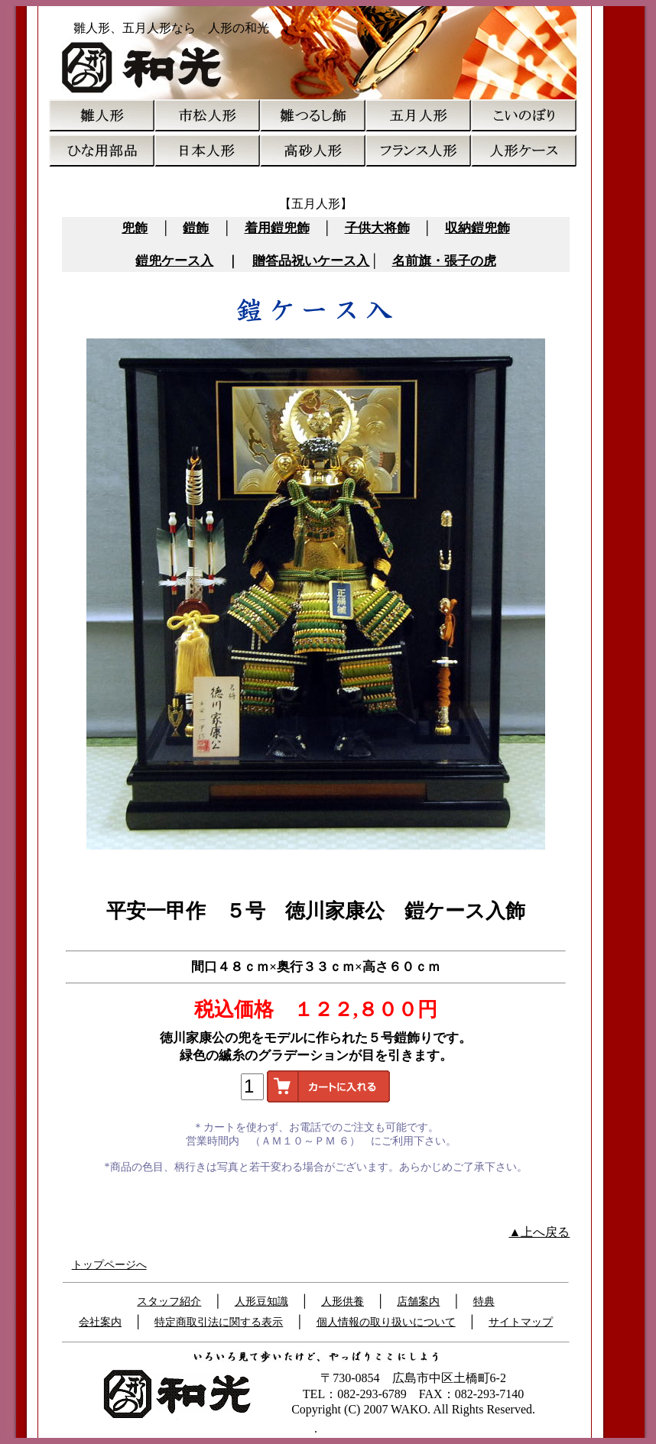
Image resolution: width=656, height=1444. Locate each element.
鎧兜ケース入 (174, 261)
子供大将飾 (377, 228)
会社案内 (100, 1322)
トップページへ (109, 1265)
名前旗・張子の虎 (444, 261)
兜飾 (135, 228)
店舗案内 (418, 1301)
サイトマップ (521, 1322)
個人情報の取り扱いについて (386, 1322)
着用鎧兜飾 (277, 228)
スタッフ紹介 (169, 1301)
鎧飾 (196, 228)
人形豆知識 (261, 1301)
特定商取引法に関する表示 (218, 1322)
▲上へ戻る (539, 1231)
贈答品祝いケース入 (310, 261)
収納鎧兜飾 (477, 228)
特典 (484, 1301)
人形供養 (342, 1301)
